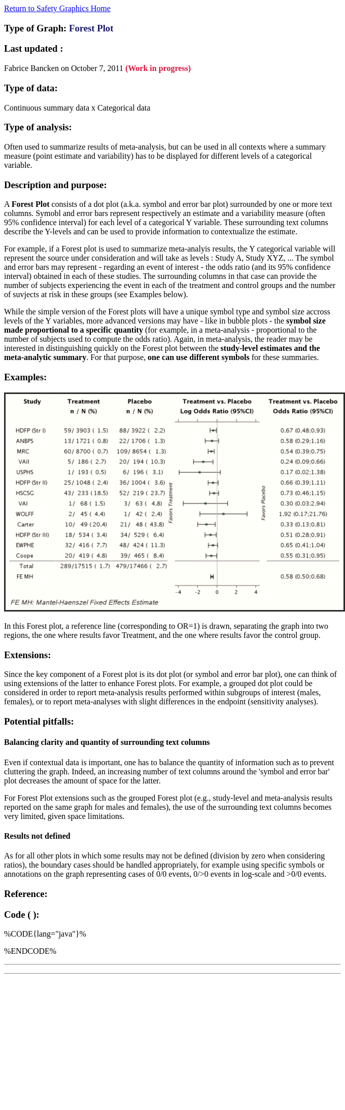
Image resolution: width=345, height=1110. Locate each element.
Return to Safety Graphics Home (57, 8)
